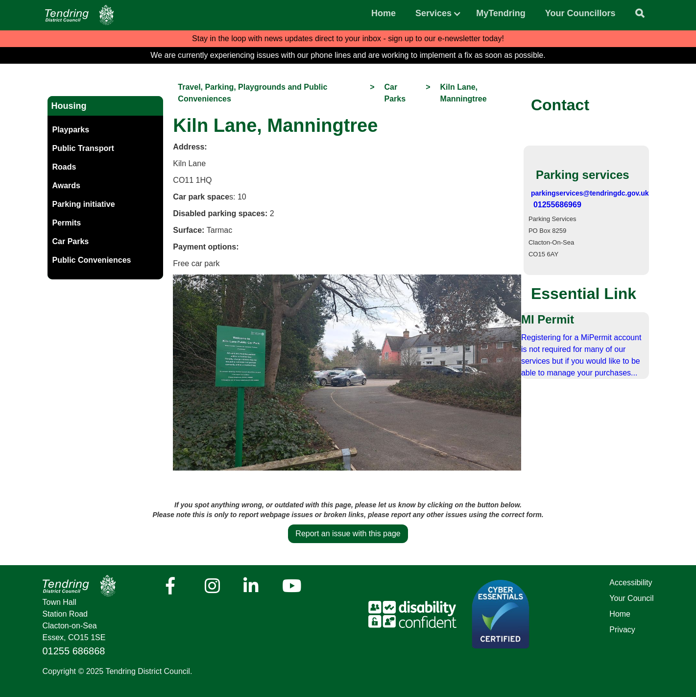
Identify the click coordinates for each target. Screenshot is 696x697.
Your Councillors (580, 13)
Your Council (631, 598)
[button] (433, 11)
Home (383, 13)
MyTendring (501, 13)
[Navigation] (79, 15)
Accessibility (630, 582)
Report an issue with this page (347, 533)
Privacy (622, 629)
